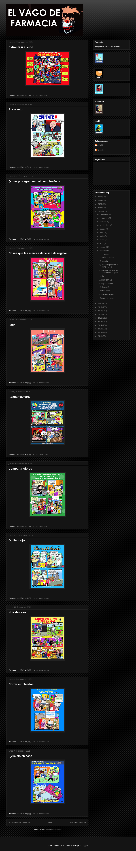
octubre (103, 222)
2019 (100, 307)
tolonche (101, 150)
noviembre (104, 218)
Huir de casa (17, 612)
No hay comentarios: (41, 95)
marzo (103, 247)
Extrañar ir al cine (20, 47)
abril (102, 243)
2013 (100, 329)
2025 (100, 197)
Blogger (85, 846)
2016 (100, 318)
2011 (100, 336)
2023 (100, 204)
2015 (100, 322)
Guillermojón (17, 540)
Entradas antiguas (78, 823)
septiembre (105, 225)
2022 (100, 208)
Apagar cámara (19, 396)
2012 (100, 332)
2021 (100, 211)
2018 (100, 311)
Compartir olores (20, 468)
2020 (100, 303)
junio (102, 236)
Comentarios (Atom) (53, 830)
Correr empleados (20, 684)
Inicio (50, 823)
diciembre (104, 214)
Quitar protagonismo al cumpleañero (34, 181)
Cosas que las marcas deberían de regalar (37, 253)
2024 (100, 200)
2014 (100, 325)
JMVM (100, 145)
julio (102, 232)
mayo (102, 240)
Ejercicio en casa (20, 756)
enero (102, 254)
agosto (103, 229)
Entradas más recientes (19, 823)
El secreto (15, 109)
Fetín (12, 325)
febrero (103, 251)
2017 (100, 314)
